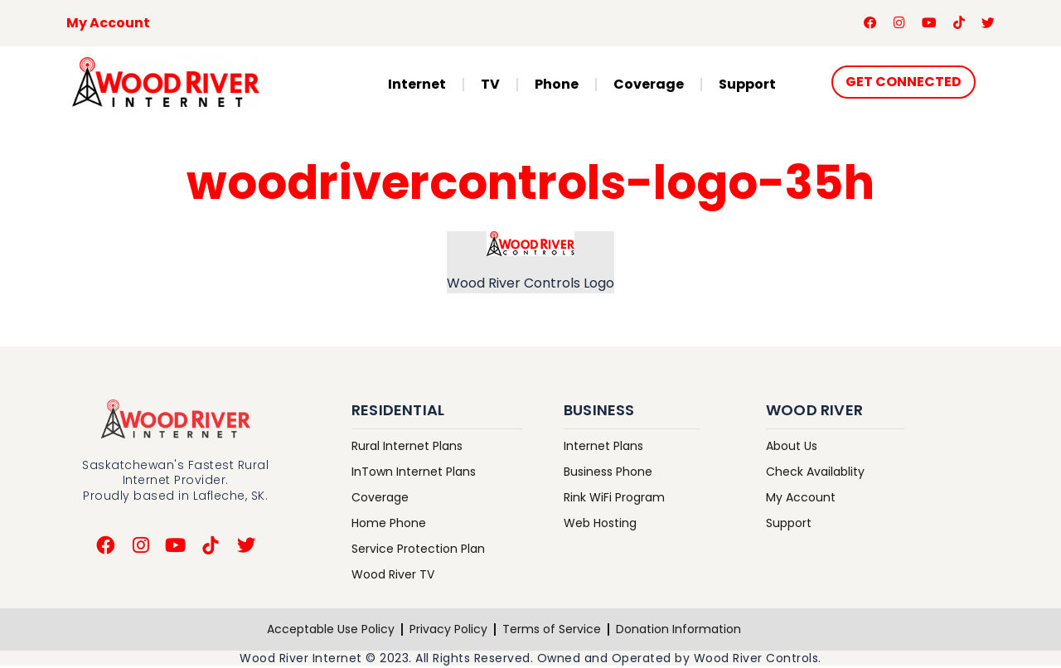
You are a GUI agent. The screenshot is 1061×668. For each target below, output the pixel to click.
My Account (108, 23)
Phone (557, 85)
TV (490, 85)
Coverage (648, 85)
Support (747, 85)
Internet (417, 85)
